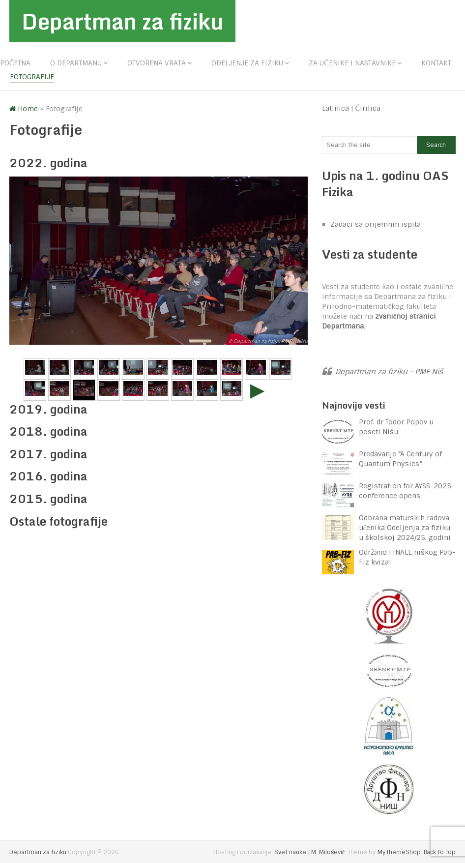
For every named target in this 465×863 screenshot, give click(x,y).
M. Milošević (328, 852)
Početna (15, 63)
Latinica (335, 108)
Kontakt (436, 63)
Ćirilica (367, 108)
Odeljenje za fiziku (247, 63)
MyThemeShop (399, 852)
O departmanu (76, 63)
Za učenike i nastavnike (352, 63)
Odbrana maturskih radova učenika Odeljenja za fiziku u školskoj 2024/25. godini (405, 527)
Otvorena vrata (156, 63)
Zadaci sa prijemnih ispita (375, 224)
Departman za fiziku (122, 21)
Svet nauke (290, 852)
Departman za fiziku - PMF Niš (389, 372)
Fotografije (32, 76)
